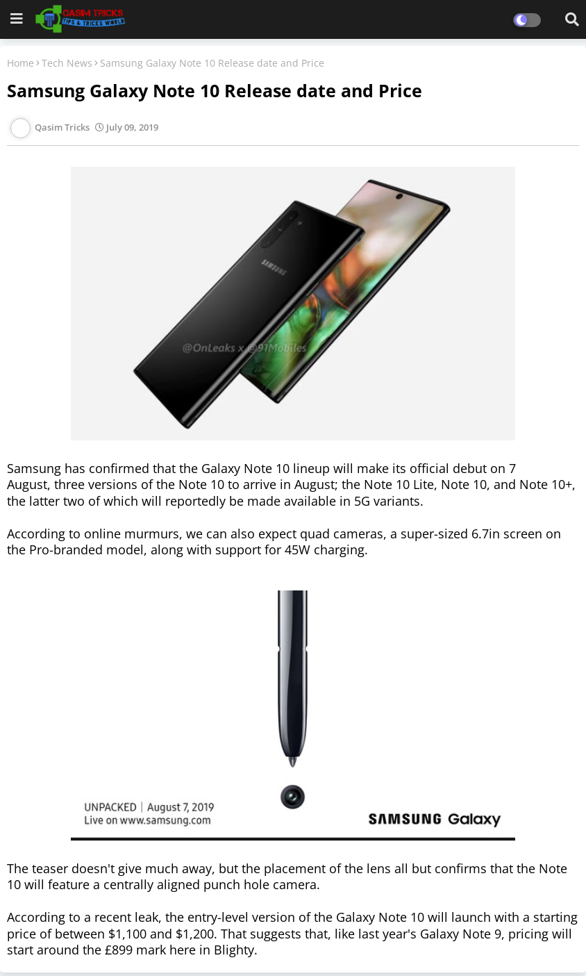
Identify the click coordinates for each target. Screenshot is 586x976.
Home (20, 62)
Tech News (67, 62)
